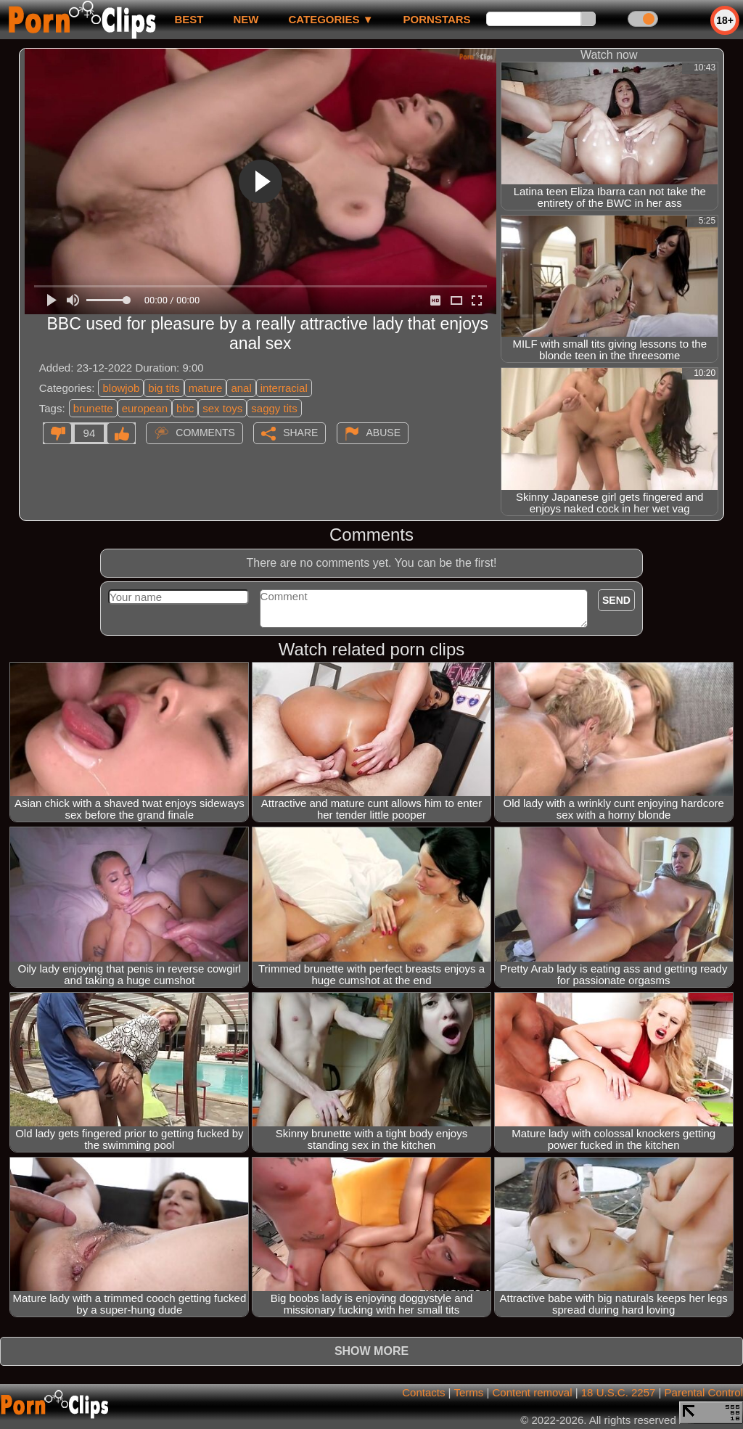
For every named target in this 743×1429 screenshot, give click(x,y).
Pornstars (437, 19)
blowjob (120, 388)
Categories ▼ (330, 19)
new (245, 19)
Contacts (423, 1392)
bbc (185, 408)
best (188, 19)
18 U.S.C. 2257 (618, 1392)
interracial (284, 388)
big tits (163, 388)
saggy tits (274, 408)
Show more (371, 1351)
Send (616, 600)
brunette (93, 408)
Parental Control (704, 1392)
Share (300, 432)
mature (206, 388)
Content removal (532, 1392)
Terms (468, 1392)
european (145, 408)
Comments (205, 432)
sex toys (222, 408)
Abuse (383, 432)
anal (241, 388)
